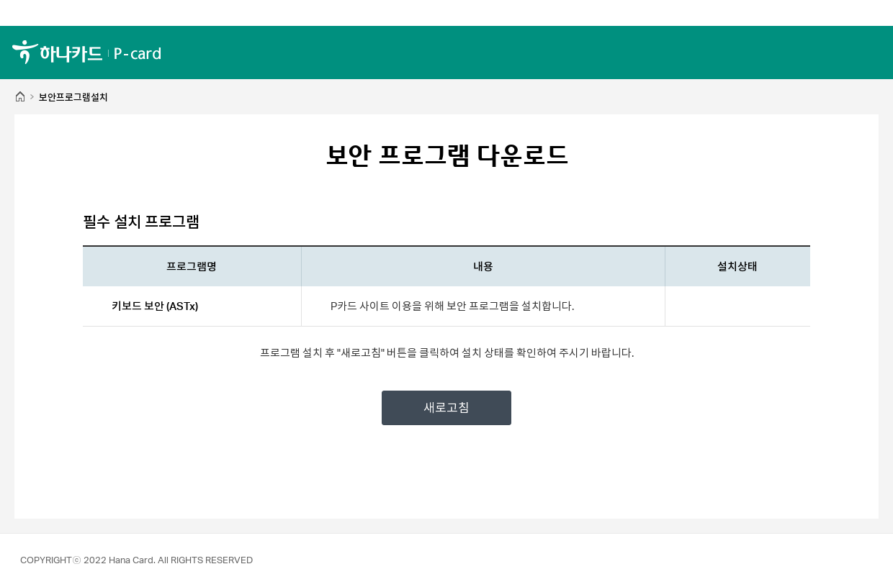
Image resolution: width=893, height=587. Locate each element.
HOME (19, 97)
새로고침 (446, 408)
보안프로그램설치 (73, 97)
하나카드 (86, 52)
